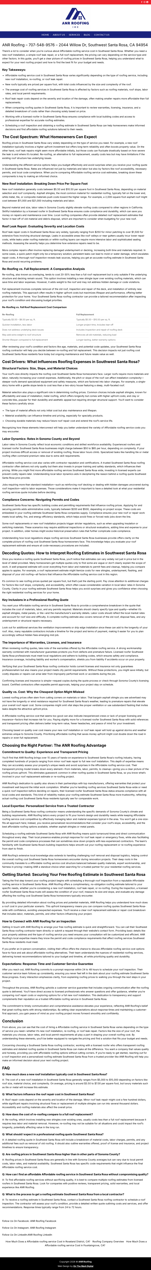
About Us (59, 34)
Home (45, 34)
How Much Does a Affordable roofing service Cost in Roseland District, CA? (48, 1241)
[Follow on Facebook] (142, 2)
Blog (87, 34)
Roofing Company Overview (108, 1241)
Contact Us (101, 34)
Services (74, 34)
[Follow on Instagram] (144, 2)
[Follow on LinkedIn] (147, 2)
